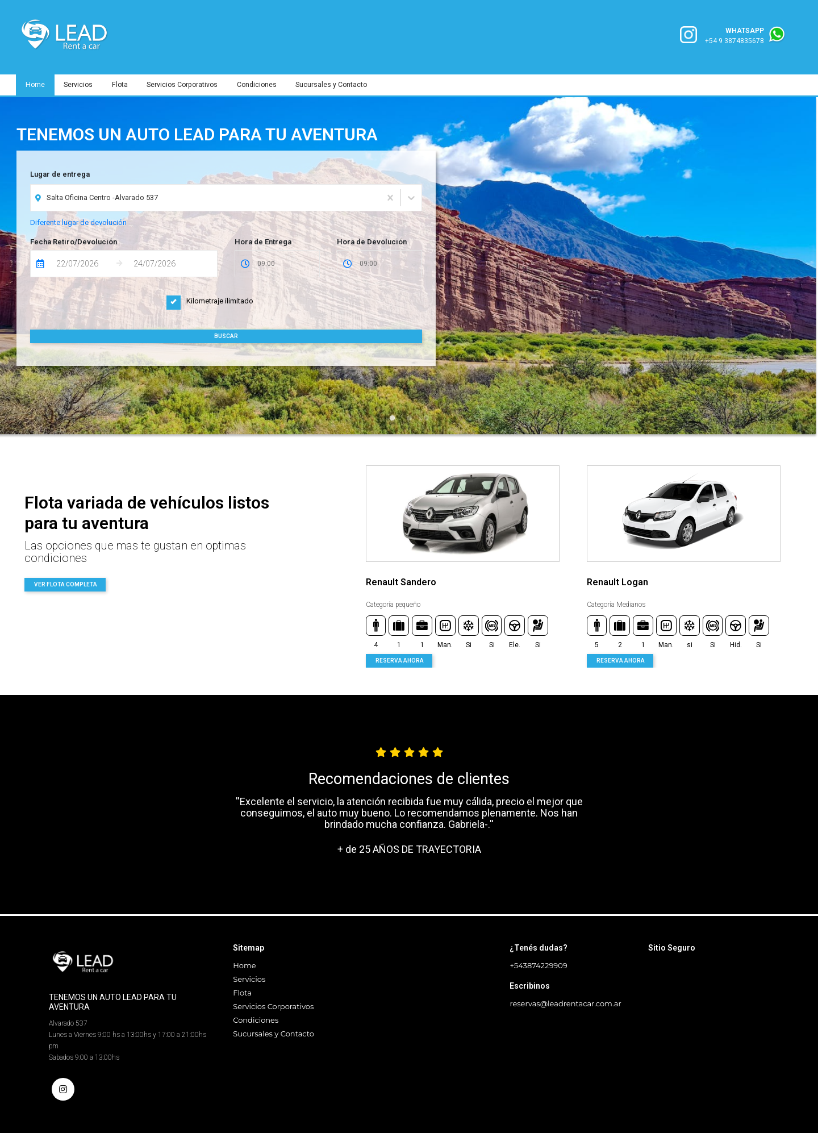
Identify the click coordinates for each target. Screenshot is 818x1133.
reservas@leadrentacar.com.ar (565, 1003)
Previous (343, 566)
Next (802, 566)
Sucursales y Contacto (337, 85)
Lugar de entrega (60, 174)
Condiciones (261, 85)
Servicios (79, 85)
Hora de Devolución (372, 242)
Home (35, 85)
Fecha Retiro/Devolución (73, 242)
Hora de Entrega (263, 242)
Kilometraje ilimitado (209, 301)
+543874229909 (538, 965)
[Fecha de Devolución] (160, 264)
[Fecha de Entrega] (83, 264)
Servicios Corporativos (186, 85)
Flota (122, 85)
